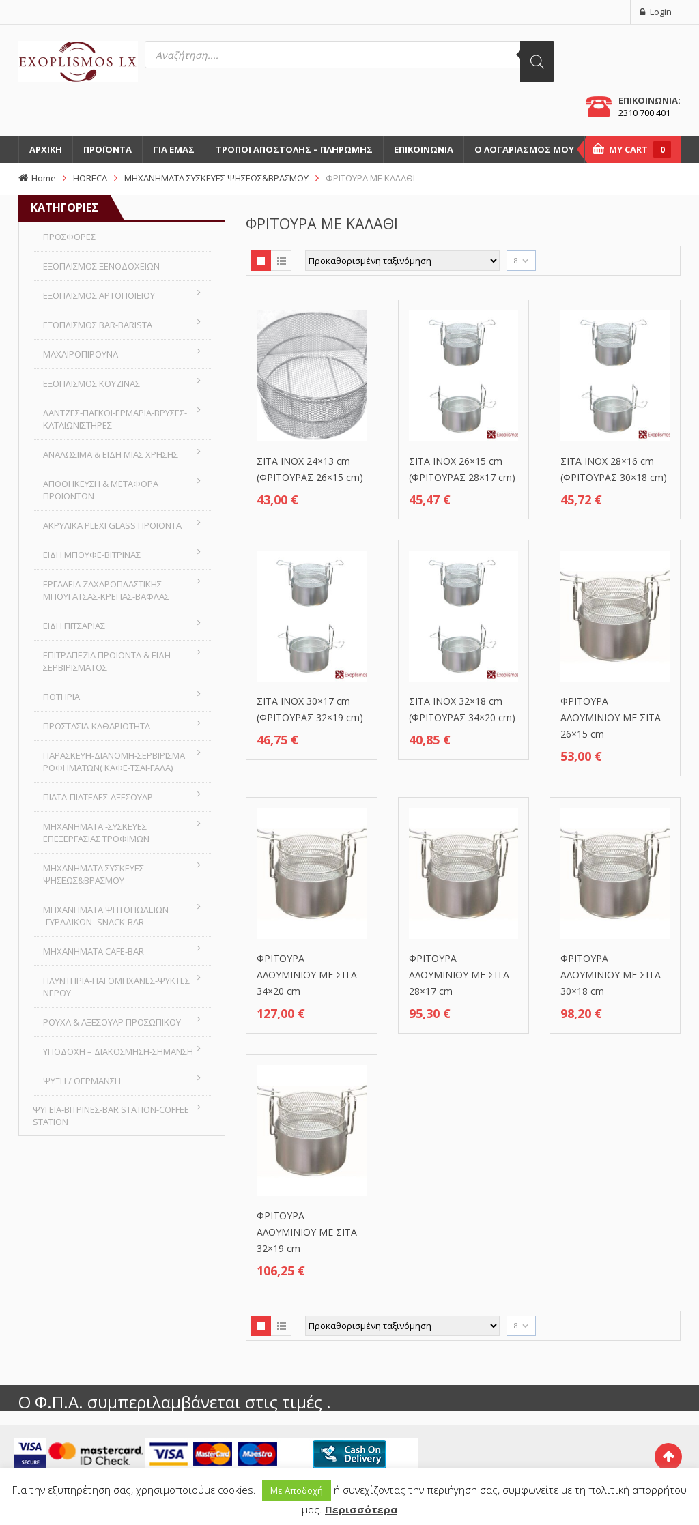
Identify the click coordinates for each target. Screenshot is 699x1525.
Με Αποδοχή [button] (296, 1490)
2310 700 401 (644, 112)
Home (43, 178)
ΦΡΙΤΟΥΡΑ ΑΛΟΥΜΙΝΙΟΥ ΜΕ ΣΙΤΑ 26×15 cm (610, 717)
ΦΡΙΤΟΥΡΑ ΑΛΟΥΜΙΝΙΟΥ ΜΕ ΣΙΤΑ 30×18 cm (610, 975)
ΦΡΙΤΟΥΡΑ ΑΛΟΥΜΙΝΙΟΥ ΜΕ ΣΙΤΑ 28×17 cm (459, 975)
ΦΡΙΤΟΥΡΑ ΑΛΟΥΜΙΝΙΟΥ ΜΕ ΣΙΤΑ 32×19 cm (307, 1232)
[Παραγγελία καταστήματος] (402, 260)
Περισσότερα (361, 1509)
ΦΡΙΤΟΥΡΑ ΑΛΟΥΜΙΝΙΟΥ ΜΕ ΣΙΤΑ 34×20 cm (307, 975)
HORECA (90, 178)
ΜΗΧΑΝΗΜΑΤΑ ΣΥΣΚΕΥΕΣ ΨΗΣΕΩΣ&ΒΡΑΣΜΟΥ (216, 178)
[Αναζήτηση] (537, 61)
